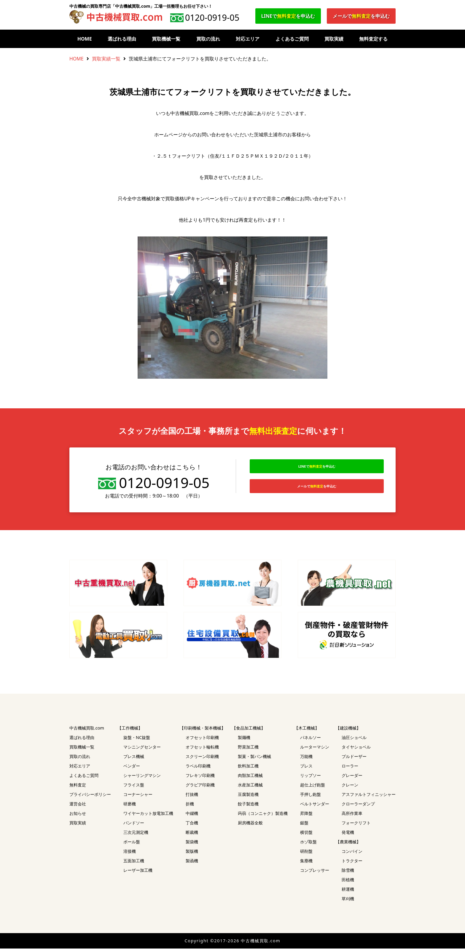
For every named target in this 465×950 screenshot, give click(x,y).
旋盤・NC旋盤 (136, 739)
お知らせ (77, 815)
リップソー (310, 777)
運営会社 (77, 805)
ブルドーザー (354, 758)
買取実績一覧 (106, 58)
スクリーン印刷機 (202, 758)
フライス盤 (133, 786)
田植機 (348, 881)
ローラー (350, 767)
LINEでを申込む (288, 16)
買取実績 (333, 39)
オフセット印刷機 (202, 739)
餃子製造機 (248, 805)
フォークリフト (356, 824)
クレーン (350, 786)
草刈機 (348, 900)
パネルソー (310, 739)
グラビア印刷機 (200, 786)
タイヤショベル (356, 748)
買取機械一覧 (166, 39)
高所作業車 (352, 815)
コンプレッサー (314, 871)
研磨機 (129, 805)
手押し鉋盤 (310, 796)
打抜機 (192, 796)
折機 (190, 805)
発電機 (348, 834)
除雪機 (348, 871)
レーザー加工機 (137, 871)
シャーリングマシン (142, 777)
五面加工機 (133, 862)
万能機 (306, 758)
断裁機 (192, 834)
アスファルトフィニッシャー (369, 796)
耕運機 (348, 890)
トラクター (352, 862)
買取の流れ (208, 39)
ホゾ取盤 (308, 843)
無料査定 (77, 786)
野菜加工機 (248, 748)
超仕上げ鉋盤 (312, 786)
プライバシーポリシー (90, 796)
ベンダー (131, 767)
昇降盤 (306, 815)
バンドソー (133, 824)
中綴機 (192, 815)
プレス (306, 767)
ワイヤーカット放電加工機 (148, 815)
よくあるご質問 (292, 39)
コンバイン (352, 852)
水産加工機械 (250, 786)
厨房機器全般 (250, 824)
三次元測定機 (135, 834)
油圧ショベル (354, 739)
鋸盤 (304, 824)
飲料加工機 (248, 767)
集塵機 (306, 862)
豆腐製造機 (248, 796)
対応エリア (247, 39)
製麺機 (244, 739)
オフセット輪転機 (202, 748)
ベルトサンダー (314, 805)
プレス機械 (133, 758)
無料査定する (373, 39)
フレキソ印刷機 (200, 777)
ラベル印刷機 (198, 767)
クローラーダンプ (358, 805)
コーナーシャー (137, 796)
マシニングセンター (142, 748)
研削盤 (306, 852)
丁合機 (192, 824)
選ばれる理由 (122, 39)
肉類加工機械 (250, 777)
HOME (84, 39)
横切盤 (306, 834)
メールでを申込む (361, 16)
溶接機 (129, 852)
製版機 (192, 852)
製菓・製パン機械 (254, 758)
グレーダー (352, 777)
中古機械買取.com (86, 729)
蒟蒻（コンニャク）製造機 (263, 815)
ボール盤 (131, 843)
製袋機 (192, 843)
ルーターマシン (314, 748)
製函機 (192, 862)
